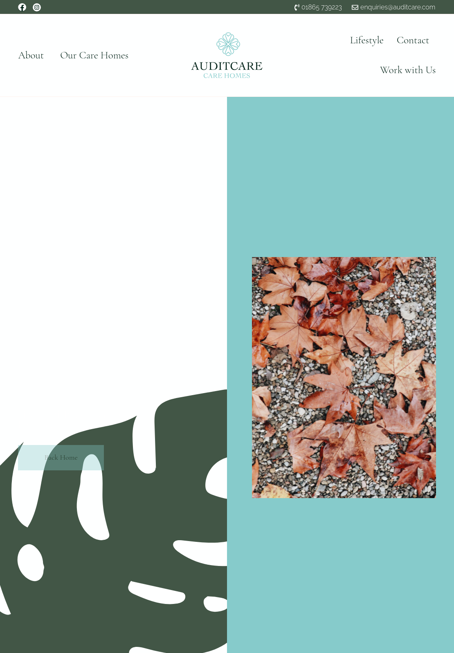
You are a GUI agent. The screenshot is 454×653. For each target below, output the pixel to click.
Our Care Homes (94, 55)
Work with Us (408, 70)
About (31, 55)
